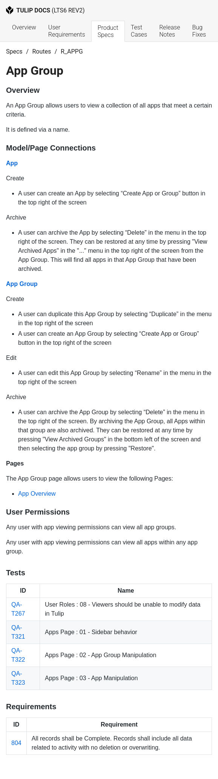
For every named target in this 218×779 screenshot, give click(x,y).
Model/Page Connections (51, 148)
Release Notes (170, 31)
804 (16, 743)
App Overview (37, 493)
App (12, 163)
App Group (22, 284)
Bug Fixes (199, 31)
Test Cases (139, 31)
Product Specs (109, 31)
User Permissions (38, 512)
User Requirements (66, 31)
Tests (15, 573)
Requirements (31, 706)
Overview (24, 27)
